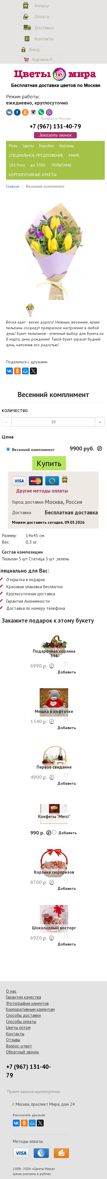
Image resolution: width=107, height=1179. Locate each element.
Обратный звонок (22, 1052)
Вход (34, 49)
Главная (12, 186)
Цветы (28, 145)
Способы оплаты (21, 1021)
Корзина (42, 59)
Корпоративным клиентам (30, 1009)
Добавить (67, 672)
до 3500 (37, 165)
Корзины (66, 145)
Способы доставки (23, 1015)
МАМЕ (74, 155)
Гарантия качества (23, 997)
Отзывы (13, 1039)
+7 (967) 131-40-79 (55, 126)
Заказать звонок (55, 135)
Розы (13, 145)
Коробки (46, 145)
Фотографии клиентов (27, 1003)
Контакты (43, 38)
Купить (49, 463)
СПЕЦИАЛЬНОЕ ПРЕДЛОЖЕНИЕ (36, 155)
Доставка (43, 27)
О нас (11, 991)
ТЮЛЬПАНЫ (61, 165)
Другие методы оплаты (42, 491)
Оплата (42, 16)
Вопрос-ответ (19, 1046)
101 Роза (17, 165)
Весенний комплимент (33, 449)
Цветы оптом (18, 1027)
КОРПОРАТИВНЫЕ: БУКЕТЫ (32, 174)
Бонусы (42, 5)
